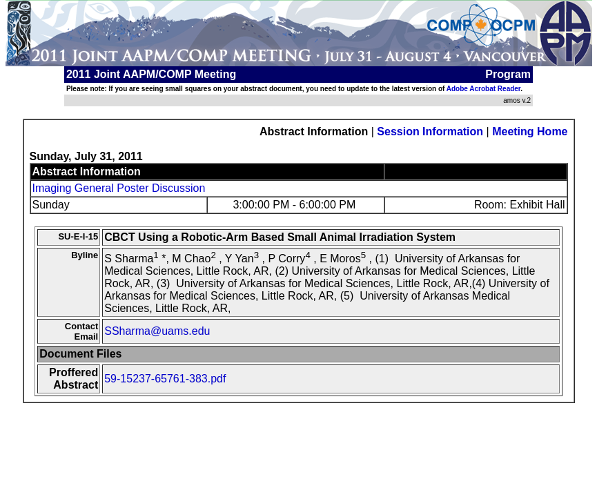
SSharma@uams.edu (157, 331)
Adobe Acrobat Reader (483, 88)
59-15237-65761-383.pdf (165, 378)
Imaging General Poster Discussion (119, 188)
